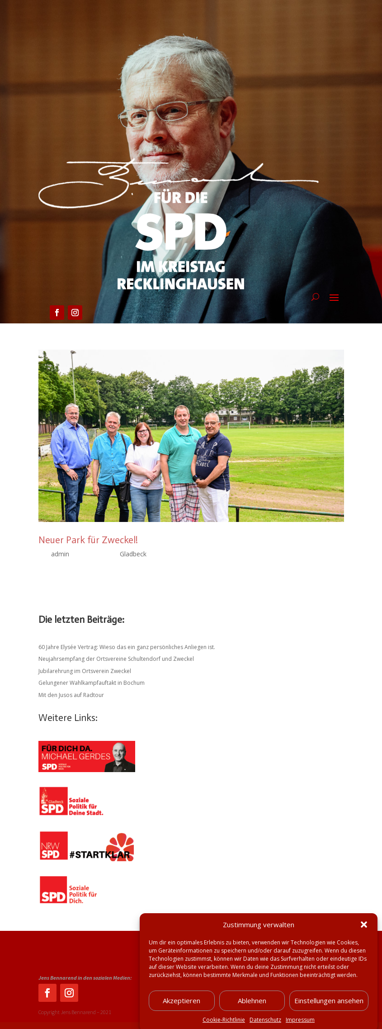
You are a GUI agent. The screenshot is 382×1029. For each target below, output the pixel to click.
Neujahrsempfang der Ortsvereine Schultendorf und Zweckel (116, 659)
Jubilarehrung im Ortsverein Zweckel (84, 671)
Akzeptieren (181, 1010)
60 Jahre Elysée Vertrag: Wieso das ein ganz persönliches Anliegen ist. (126, 647)
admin (60, 554)
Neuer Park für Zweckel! (88, 540)
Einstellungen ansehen (328, 1010)
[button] (363, 934)
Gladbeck (133, 554)
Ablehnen (252, 1010)
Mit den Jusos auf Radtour (71, 695)
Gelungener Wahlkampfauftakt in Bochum (91, 683)
